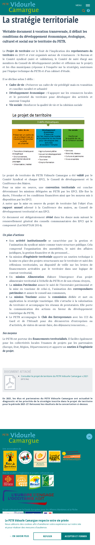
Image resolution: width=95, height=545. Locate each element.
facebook (88, 10)
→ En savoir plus (19, 536)
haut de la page (87, 436)
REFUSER (47, 536)
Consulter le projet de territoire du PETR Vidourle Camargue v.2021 (54, 376)
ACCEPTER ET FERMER (76, 536)
